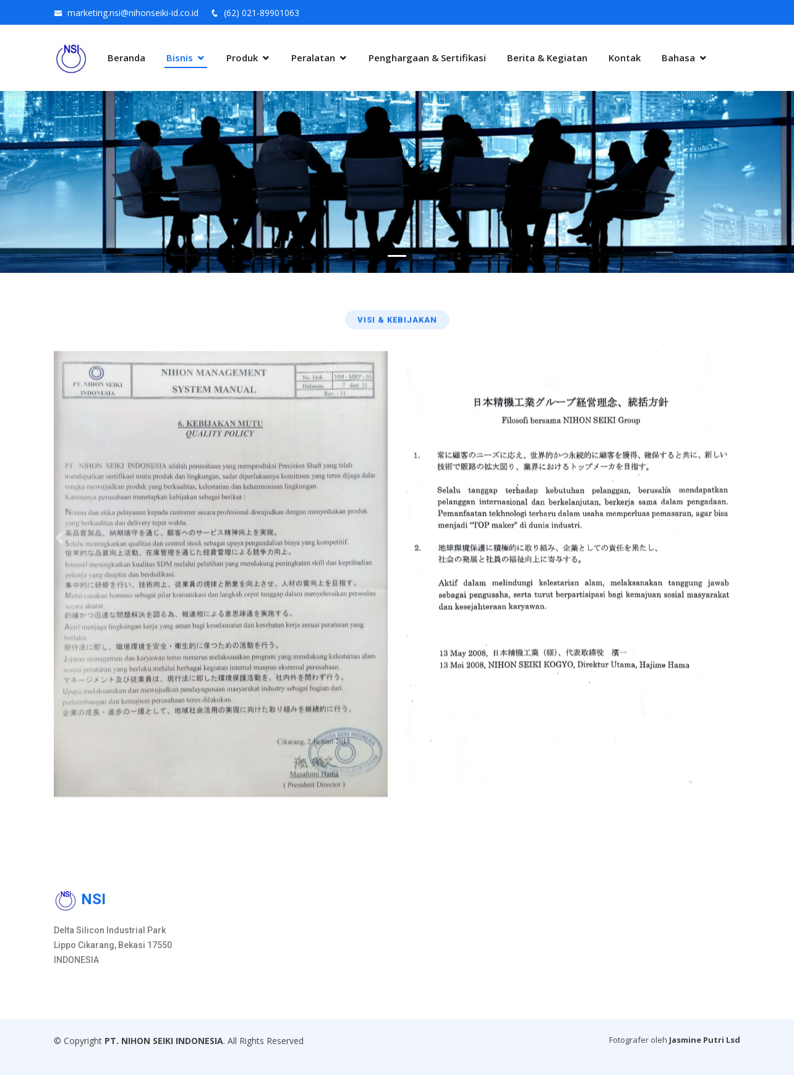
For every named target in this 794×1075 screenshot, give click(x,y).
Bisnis (179, 57)
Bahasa (678, 57)
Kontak (624, 57)
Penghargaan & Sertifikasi (427, 57)
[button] (59, 537)
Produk (242, 57)
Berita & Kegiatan (547, 57)
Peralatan (313, 57)
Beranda (126, 57)
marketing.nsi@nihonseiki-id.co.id (132, 13)
